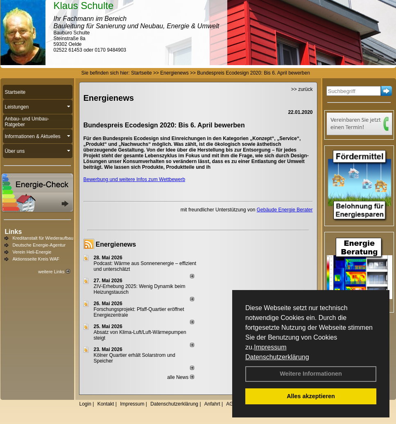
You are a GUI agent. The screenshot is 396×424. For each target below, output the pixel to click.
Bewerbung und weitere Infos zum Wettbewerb (135, 179)
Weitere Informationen (311, 373)
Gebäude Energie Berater (285, 210)
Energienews (116, 244)
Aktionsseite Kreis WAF (36, 258)
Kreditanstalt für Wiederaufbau (43, 238)
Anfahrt (212, 404)
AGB (231, 404)
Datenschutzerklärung (277, 357)
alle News (180, 377)
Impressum (270, 347)
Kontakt (105, 404)
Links (13, 231)
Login (85, 404)
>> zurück (302, 89)
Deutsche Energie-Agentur (39, 245)
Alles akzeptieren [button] (311, 396)
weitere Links (54, 271)
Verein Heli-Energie (32, 251)
